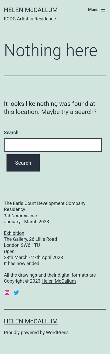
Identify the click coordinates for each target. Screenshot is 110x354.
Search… (13, 132)
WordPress (57, 332)
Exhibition (14, 233)
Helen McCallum (59, 281)
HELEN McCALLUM (31, 10)
